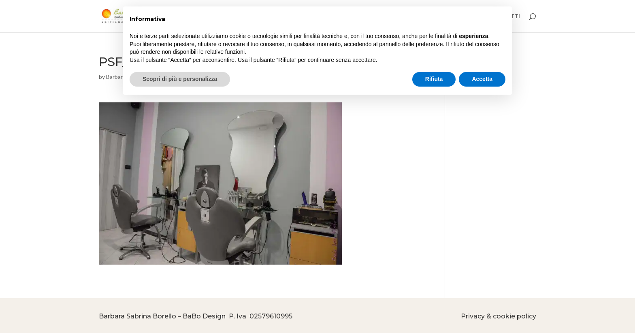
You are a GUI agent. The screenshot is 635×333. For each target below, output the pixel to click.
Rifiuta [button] (434, 79)
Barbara (116, 76)
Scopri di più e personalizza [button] (180, 79)
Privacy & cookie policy (498, 316)
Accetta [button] (482, 79)
